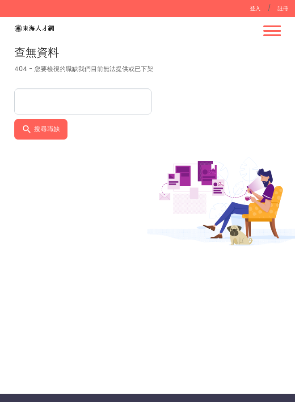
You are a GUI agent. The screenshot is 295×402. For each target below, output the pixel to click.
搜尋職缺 (41, 128)
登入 (255, 8)
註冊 (283, 8)
